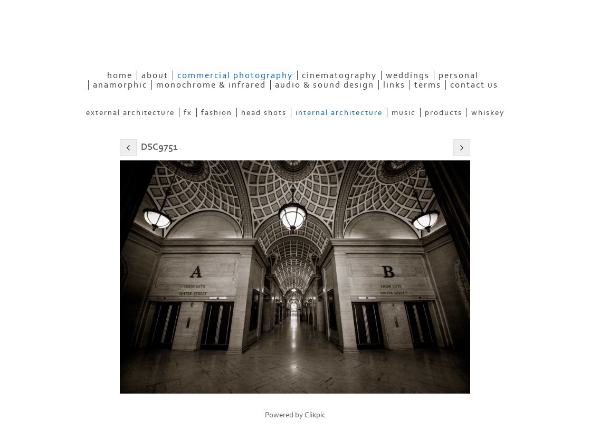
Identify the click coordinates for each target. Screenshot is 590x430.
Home (119, 75)
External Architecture (130, 112)
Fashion (216, 112)
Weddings (408, 75)
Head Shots (264, 112)
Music (404, 112)
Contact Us (474, 85)
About (154, 75)
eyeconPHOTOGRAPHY (188, 45)
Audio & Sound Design (324, 85)
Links (394, 85)
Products (443, 112)
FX (188, 112)
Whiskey (488, 112)
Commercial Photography (235, 75)
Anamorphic (120, 85)
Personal (459, 75)
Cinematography (339, 75)
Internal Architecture (339, 112)
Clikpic (315, 414)
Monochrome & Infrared (211, 85)
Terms (427, 85)
